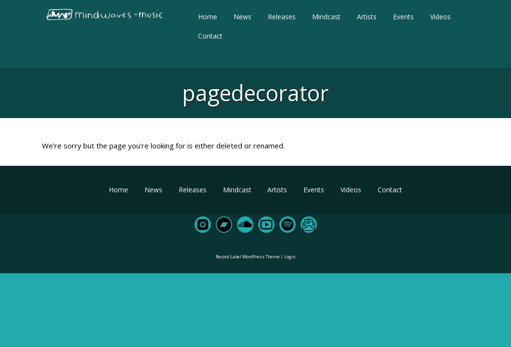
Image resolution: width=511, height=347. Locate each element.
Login (290, 257)
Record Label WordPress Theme (248, 257)
